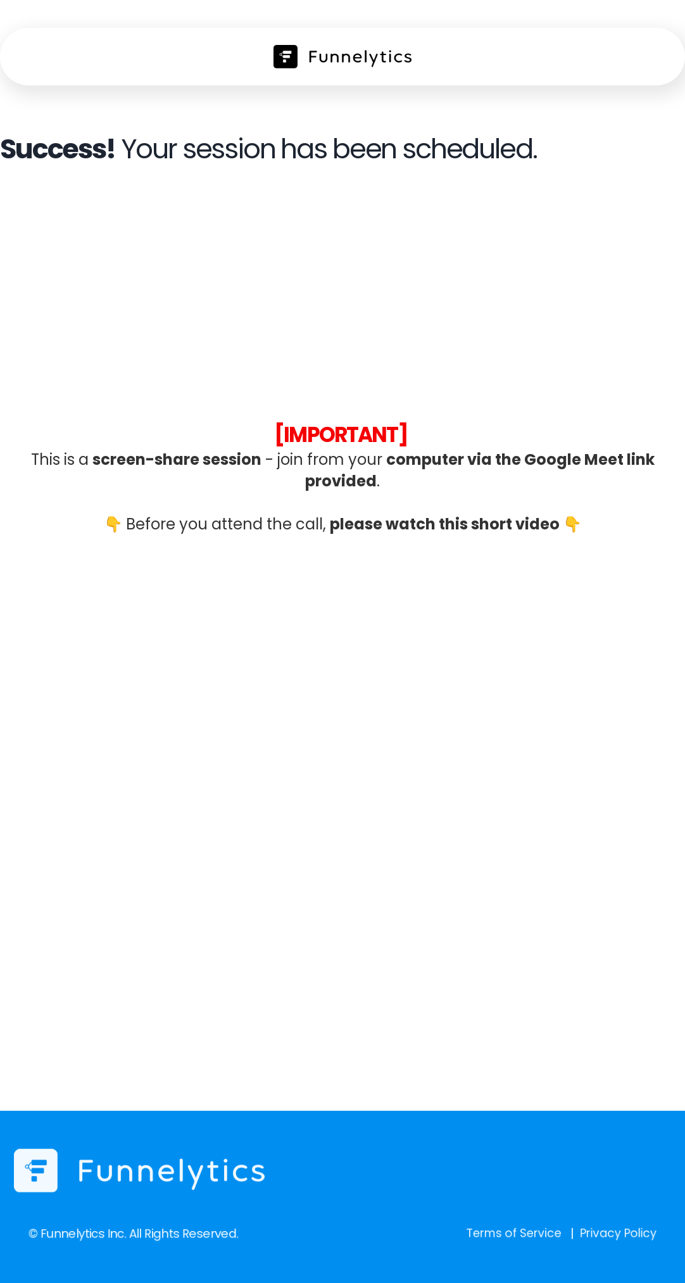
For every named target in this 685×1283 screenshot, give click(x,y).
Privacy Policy (575, 1233)
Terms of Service (488, 1233)
